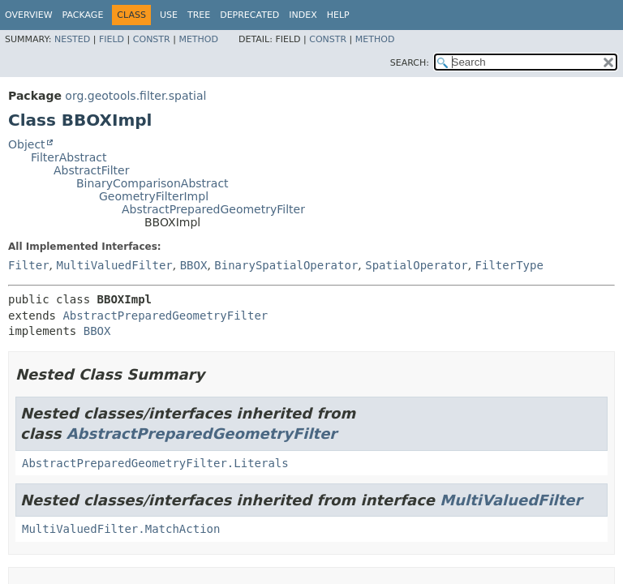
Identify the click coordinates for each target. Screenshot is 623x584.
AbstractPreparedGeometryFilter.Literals (155, 463)
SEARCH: (409, 63)
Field (111, 39)
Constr (151, 39)
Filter (28, 265)
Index (302, 15)
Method (198, 39)
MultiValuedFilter (114, 265)
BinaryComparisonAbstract (152, 183)
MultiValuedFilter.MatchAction (121, 528)
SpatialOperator (416, 265)
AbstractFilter (91, 170)
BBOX (194, 265)
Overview (29, 15)
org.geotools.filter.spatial (135, 95)
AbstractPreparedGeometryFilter (213, 209)
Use (169, 15)
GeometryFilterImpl (153, 196)
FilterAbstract (68, 157)
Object (26, 144)
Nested (72, 39)
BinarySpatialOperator (286, 265)
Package (83, 15)
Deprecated (249, 15)
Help (338, 15)
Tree (198, 15)
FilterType (509, 265)
